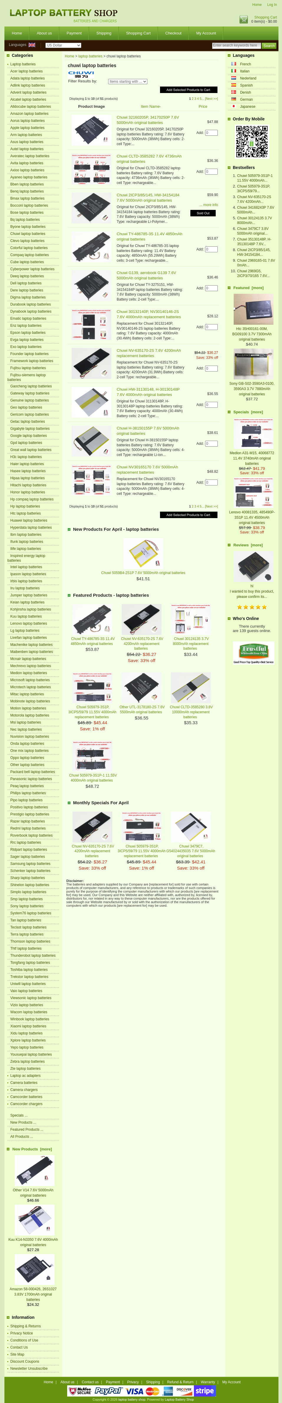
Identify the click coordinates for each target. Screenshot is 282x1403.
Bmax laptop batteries (27, 198)
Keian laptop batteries (27, 602)
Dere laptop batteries (26, 290)
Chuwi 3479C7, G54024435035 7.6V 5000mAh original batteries (190, 851)
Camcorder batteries (26, 1097)
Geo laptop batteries (26, 407)
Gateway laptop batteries (30, 393)
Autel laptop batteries (27, 149)
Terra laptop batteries (27, 934)
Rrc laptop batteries (25, 842)
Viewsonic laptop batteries (30, 998)
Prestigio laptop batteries (29, 814)
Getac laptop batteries (27, 421)
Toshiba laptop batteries (29, 970)
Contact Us (19, 1347)
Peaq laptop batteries (27, 786)
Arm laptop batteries (26, 135)
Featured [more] (248, 288)
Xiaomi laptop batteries (28, 1026)
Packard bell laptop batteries (32, 772)
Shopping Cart (265, 17)
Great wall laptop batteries (30, 450)
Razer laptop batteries (27, 821)
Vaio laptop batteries (26, 991)
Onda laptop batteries (27, 744)
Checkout (173, 33)
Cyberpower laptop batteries (32, 269)
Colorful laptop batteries (29, 248)
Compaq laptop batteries (29, 255)
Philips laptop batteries (28, 793)
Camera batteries (23, 1083)
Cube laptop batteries (27, 262)
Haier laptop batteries (27, 464)
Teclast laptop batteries (28, 927)
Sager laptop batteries (27, 857)
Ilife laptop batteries (25, 549)
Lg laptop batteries (24, 630)
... (203, 98)
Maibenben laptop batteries (31, 652)
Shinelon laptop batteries (29, 885)
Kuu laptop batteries (26, 616)
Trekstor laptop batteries (29, 977)
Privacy (133, 1382)
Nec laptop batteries (26, 729)
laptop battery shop (131, 1399)
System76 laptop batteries (30, 913)
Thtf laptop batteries (26, 948)
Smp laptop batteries (26, 899)
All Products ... (21, 1137)
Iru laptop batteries (24, 588)
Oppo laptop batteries (27, 758)
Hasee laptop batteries (28, 471)
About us (44, 33)
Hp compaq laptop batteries (32, 499)
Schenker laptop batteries (30, 871)
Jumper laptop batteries (28, 595)
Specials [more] (248, 412)
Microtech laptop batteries (30, 687)
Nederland (248, 78)
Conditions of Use (24, 1340)
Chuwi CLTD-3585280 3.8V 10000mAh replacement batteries (191, 712)
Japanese (247, 107)
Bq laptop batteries (25, 220)
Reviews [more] (248, 545)
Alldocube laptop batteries (30, 107)
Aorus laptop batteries (27, 121)
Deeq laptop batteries (27, 276)
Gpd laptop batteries (26, 443)
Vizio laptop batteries (26, 1005)
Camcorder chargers (26, 1104)
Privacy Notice (21, 1333)
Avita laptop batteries (26, 163)
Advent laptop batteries (28, 92)
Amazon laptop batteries (29, 114)
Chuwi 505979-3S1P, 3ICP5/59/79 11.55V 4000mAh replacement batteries (92, 712)
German (246, 99)
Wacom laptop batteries (28, 1012)
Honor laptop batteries (27, 492)
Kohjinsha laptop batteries (30, 609)
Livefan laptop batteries (28, 638)
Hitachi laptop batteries (28, 485)
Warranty (208, 1382)
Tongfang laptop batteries (30, 963)
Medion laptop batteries (28, 673)
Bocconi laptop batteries (29, 205)
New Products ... (23, 1122)
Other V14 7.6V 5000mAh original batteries (34, 1190)
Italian (245, 71)
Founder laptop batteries (29, 354)
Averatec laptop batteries (30, 156)
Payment (74, 33)
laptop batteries (90, 56)
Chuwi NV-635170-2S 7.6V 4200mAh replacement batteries (142, 644)
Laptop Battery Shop (179, 1399)
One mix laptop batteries (29, 751)
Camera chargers (24, 1090)
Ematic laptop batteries (28, 318)
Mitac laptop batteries (27, 694)
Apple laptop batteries (27, 128)
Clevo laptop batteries (27, 241)
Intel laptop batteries (26, 567)
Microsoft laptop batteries (30, 680)
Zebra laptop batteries (27, 1061)
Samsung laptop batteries (30, 864)
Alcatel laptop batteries (28, 99)
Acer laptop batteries (26, 71)
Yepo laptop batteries (26, 1047)
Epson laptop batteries (27, 333)
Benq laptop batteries (27, 191)
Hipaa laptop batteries (27, 478)
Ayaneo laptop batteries (28, 177)
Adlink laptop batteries (27, 85)
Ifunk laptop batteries (26, 542)
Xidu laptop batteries (26, 1033)
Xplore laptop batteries (28, 1040)
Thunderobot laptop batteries (32, 955)
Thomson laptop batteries (30, 941)
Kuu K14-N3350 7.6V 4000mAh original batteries (33, 1239)
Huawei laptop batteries (28, 520)
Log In (272, 5)
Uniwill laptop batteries (28, 984)
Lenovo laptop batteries (28, 623)
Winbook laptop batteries (29, 1019)
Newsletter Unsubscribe (29, 1368)
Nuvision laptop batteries (29, 736)
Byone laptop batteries (27, 227)
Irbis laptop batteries (26, 581)
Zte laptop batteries (25, 1069)
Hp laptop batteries (25, 506)
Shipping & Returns (25, 1326)
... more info (208, 205)
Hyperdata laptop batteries (31, 527)
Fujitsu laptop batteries (28, 368)
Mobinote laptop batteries (30, 701)
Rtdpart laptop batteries (28, 850)
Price (203, 106)
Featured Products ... (26, 1129)
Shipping (103, 33)
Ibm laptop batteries (25, 535)
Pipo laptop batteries (26, 800)
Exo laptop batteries (26, 347)
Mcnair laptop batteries (28, 659)
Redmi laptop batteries (28, 828)
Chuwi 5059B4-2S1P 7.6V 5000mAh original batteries (143, 573)
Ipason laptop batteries (28, 574)
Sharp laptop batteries (27, 878)
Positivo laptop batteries (29, 807)
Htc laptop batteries (25, 513)
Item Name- (151, 106)
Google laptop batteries (28, 436)
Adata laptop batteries (27, 78)
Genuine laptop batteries (29, 400)
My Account (206, 33)
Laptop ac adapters (25, 1076)
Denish (245, 92)
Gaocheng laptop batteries (31, 386)
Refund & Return (180, 1382)
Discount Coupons (24, 1361)
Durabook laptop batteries (30, 304)
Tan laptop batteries (25, 920)
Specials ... (19, 1115)
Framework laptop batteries (31, 361)
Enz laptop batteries (26, 326)
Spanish (246, 85)
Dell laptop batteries (26, 283)
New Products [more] (32, 1149)
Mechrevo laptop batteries (30, 666)
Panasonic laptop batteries (31, 779)
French (245, 64)
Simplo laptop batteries (28, 892)
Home (257, 5)
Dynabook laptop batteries (30, 311)
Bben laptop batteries (27, 184)
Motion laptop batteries (28, 708)
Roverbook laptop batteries (31, 835)
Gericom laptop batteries (29, 414)
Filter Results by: (82, 81)
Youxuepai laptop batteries (31, 1054)
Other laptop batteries (27, 765)
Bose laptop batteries (27, 212)
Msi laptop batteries (25, 722)
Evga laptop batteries (27, 340)
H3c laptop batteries (26, 457)
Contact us (90, 1382)
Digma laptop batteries (28, 297)
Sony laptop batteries (27, 906)
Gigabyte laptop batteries (30, 429)
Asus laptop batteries (26, 142)
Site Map (17, 1354)
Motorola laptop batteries (29, 715)
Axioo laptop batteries (27, 170)
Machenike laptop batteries (31, 645)
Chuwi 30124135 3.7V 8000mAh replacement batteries (191, 644)
